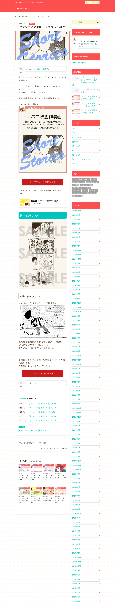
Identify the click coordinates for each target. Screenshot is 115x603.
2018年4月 (76, 566)
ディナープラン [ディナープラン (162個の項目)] (85, 182)
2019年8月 (76, 500)
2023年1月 (76, 338)
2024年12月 (76, 242)
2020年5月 (76, 471)
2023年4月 (76, 325)
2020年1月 (76, 487)
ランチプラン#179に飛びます (41, 182)
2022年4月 (76, 375)
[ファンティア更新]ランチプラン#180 (53, 451)
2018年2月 (76, 574)
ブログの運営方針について (85, 87)
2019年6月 (76, 508)
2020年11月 (76, 446)
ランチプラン (45, 433)
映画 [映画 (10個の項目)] (73, 190)
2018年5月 (76, 562)
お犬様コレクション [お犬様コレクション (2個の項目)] (78, 176)
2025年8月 (76, 209)
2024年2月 (76, 284)
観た (73, 145)
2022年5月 (76, 371)
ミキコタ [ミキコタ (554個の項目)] (85, 185)
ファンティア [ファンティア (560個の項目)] (76, 185)
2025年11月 (76, 205)
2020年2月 (76, 483)
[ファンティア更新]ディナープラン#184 (43, 411)
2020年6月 (76, 466)
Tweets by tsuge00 (79, 62)
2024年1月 (76, 288)
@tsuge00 (40, 69)
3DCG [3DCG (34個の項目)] (74, 173)
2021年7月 (76, 412)
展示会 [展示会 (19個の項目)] (90, 187)
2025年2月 (76, 234)
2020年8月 (76, 458)
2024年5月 (76, 271)
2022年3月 (76, 379)
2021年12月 (76, 392)
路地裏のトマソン (82, 597)
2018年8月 (76, 550)
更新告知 (23, 401)
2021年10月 (76, 400)
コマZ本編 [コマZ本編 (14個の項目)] (75, 179)
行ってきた (76, 141)
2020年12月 (76, 442)
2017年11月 (76, 587)
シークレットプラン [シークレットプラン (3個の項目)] (86, 179)
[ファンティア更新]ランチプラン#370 (42, 407)
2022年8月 (76, 359)
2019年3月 (76, 520)
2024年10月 (76, 250)
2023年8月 (76, 309)
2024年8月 (76, 259)
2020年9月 (76, 454)
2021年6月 (76, 417)
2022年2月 (76, 383)
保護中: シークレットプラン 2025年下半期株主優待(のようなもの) (84, 78)
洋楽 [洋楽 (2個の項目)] (81, 190)
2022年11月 (76, 346)
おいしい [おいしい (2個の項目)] (86, 173)
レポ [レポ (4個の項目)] (73, 187)
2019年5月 (76, 512)
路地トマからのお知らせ (81, 154)
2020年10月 (76, 450)
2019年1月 (76, 529)
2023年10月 (76, 300)
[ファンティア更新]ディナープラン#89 (32, 446)
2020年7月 (76, 462)
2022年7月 (76, 363)
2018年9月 (76, 545)
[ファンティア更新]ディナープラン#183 (43, 423)
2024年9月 (76, 255)
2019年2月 (76, 525)
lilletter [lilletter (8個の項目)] (80, 173)
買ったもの (76, 149)
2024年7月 (76, 263)
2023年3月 (76, 329)
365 (73, 125)
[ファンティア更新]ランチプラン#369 (42, 415)
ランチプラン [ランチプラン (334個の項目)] (94, 185)
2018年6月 (76, 558)
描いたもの (76, 133)
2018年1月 (76, 579)
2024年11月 (76, 246)
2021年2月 (76, 433)
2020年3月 (76, 479)
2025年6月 (76, 217)
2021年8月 (76, 408)
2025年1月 (76, 238)
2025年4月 (76, 226)
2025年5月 (76, 221)
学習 (73, 129)
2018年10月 (76, 541)
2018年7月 (76, 554)
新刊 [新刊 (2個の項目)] (95, 187)
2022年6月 (76, 367)
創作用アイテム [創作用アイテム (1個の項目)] (81, 187)
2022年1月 (76, 387)
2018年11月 (76, 537)
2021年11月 (76, 396)
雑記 (73, 158)
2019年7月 (76, 504)
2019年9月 (76, 496)
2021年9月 (76, 404)
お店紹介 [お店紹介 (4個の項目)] (94, 173)
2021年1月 (76, 437)
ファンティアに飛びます (41, 376)
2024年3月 (76, 280)
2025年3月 (76, 230)
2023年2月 (76, 334)
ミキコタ (34, 433)
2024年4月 (76, 275)
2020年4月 (76, 475)
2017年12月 (76, 583)
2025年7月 (76, 213)
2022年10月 (76, 350)
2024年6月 (76, 267)
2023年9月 (76, 304)
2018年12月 (76, 533)
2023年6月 (76, 317)
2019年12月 (76, 491)
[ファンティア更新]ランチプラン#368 (42, 419)
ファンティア (25, 433)
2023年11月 (76, 296)
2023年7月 (76, 313)
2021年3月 (76, 429)
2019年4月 (76, 516)
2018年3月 (76, 570)
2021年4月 (76, 425)
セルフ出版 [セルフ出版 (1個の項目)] (75, 182)
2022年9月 (76, 354)
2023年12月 (76, 292)
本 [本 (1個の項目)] (77, 190)
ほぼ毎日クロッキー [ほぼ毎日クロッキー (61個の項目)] (92, 176)
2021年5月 (76, 421)
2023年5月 (76, 321)
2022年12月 (76, 342)
